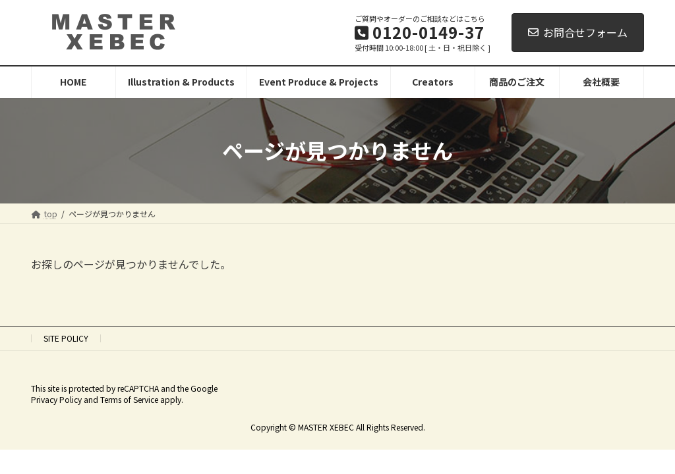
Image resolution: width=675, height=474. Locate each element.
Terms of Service (129, 399)
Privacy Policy (56, 399)
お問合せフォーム (578, 32)
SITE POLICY (66, 338)
